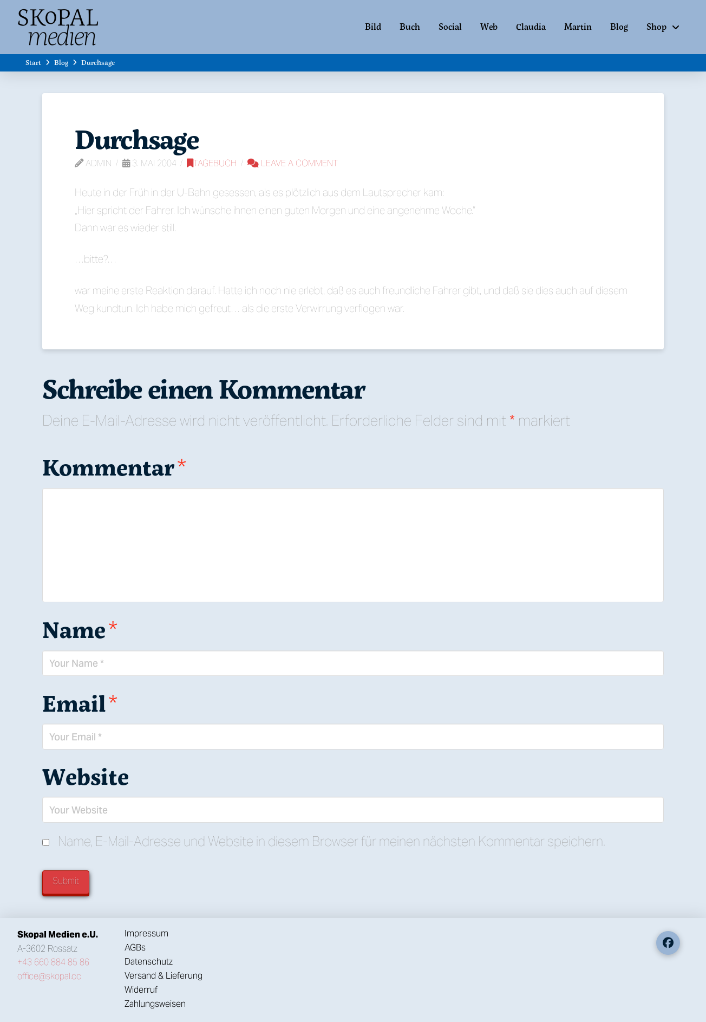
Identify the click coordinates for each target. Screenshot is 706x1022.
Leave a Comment (292, 163)
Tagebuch (212, 163)
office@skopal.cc (49, 976)
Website (85, 776)
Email (79, 703)
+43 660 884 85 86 (53, 962)
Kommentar (114, 467)
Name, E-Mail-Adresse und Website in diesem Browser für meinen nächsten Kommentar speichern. (331, 841)
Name (79, 629)
